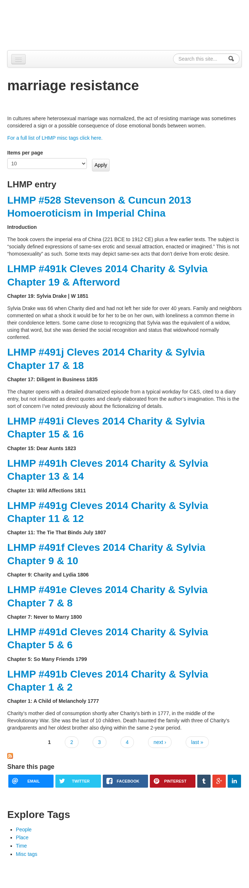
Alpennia (44, 24)
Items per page (25, 153)
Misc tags (26, 854)
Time (21, 846)
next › (159, 742)
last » (197, 742)
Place (22, 837)
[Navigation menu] (18, 59)
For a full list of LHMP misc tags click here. (54, 138)
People (24, 829)
